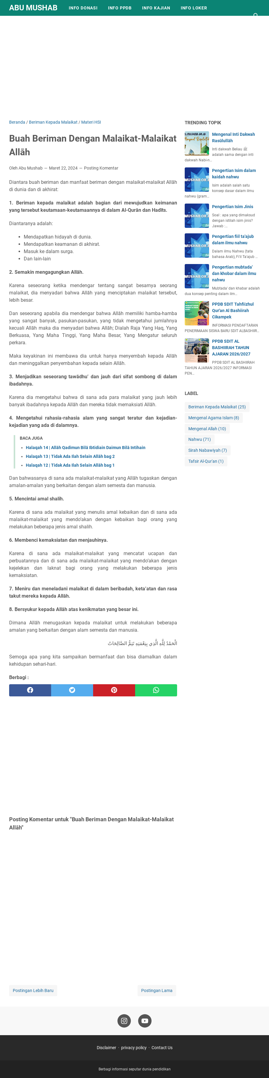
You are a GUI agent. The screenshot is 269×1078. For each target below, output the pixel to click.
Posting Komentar (101, 168)
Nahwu (199, 439)
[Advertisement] (134, 67)
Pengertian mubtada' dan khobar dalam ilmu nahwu (234, 273)
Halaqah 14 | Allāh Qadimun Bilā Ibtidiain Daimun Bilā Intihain (85, 447)
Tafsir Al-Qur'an (206, 461)
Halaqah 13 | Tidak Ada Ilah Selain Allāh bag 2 (70, 456)
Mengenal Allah (207, 428)
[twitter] (72, 690)
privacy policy (134, 1047)
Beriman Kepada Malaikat (217, 407)
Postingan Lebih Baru (33, 990)
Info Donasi (83, 7)
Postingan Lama (157, 990)
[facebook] (30, 690)
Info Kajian (156, 7)
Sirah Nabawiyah (207, 450)
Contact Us (162, 1047)
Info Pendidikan (33, 23)
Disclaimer (106, 1047)
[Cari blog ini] (256, 15)
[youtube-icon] (145, 1021)
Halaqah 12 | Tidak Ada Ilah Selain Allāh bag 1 (70, 465)
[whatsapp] (156, 690)
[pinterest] (114, 690)
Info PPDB (120, 7)
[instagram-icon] (124, 1021)
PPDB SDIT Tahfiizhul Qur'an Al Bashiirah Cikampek (233, 310)
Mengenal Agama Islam (213, 418)
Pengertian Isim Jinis (232, 206)
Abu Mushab (33, 7)
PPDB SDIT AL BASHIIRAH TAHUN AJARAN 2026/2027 (231, 347)
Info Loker (194, 7)
